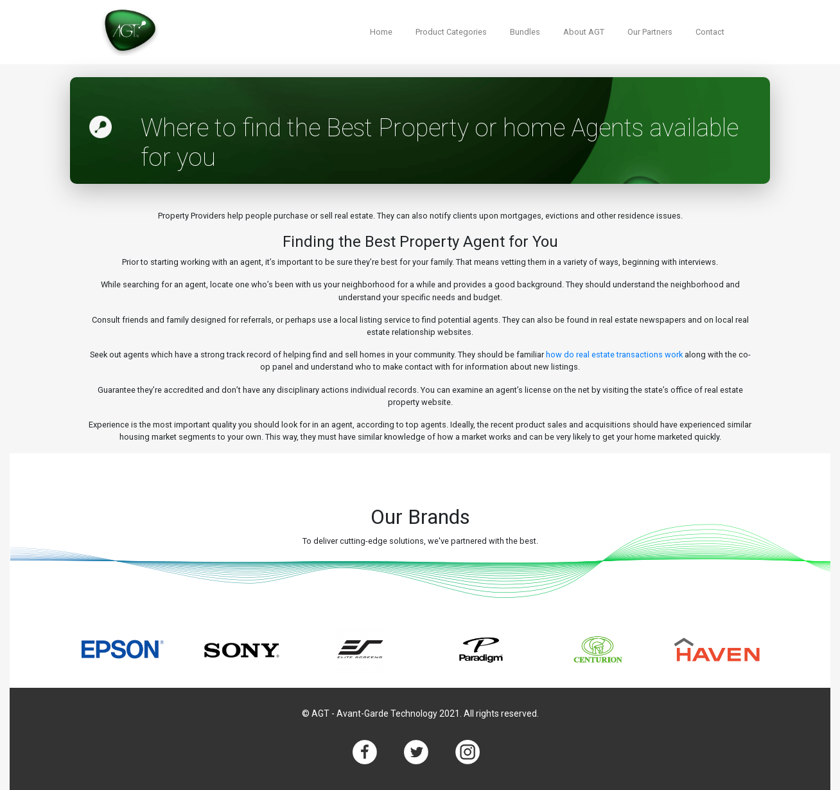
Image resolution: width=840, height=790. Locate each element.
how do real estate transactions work (614, 354)
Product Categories (451, 32)
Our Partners (649, 32)
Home (381, 32)
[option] (123, 649)
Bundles (525, 32)
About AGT (583, 32)
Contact (710, 32)
